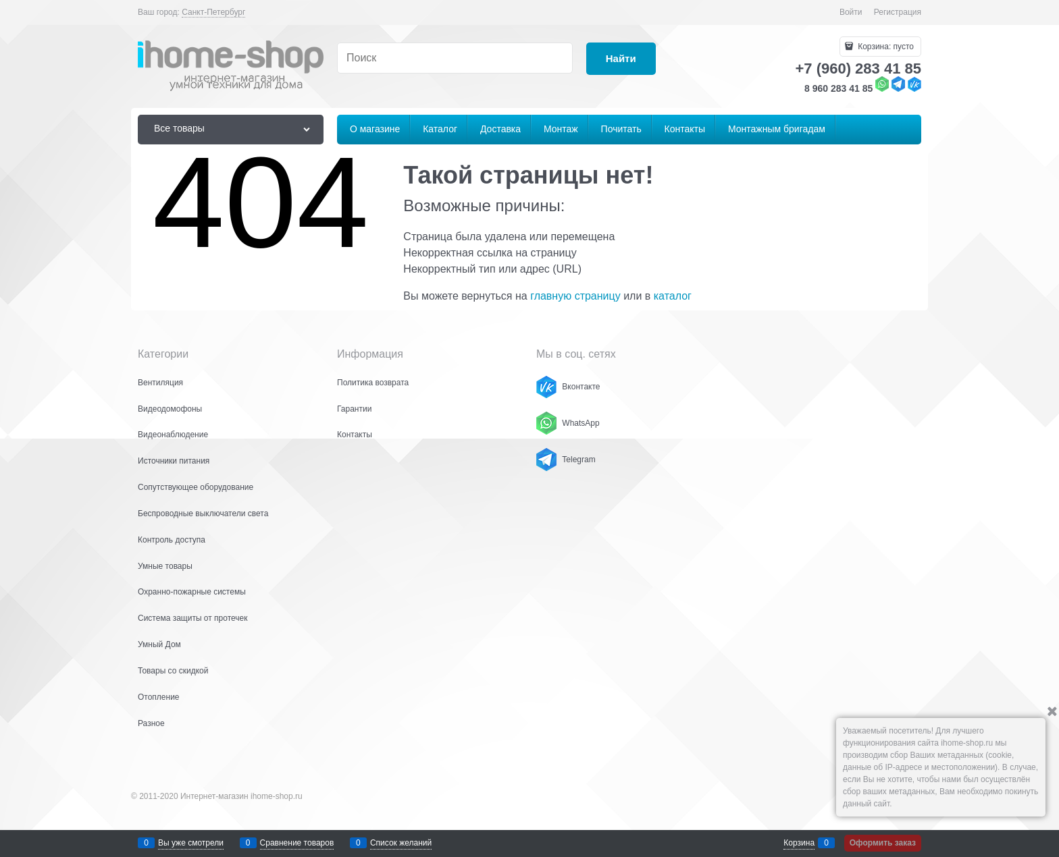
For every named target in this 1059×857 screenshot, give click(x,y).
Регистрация (897, 12)
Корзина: (885, 46)
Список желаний (401, 842)
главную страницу (575, 296)
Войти (851, 12)
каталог (673, 296)
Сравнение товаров (297, 842)
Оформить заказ (883, 843)
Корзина (799, 842)
